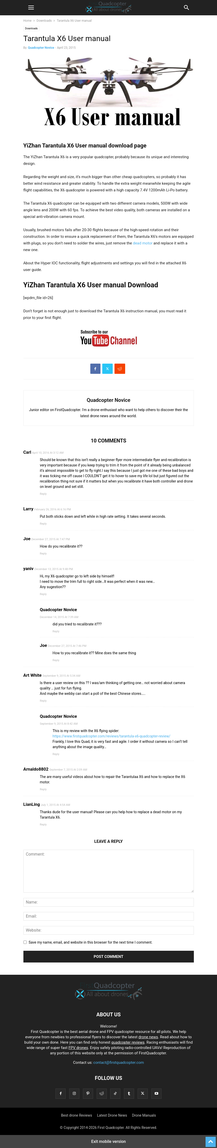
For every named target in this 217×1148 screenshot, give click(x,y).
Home (27, 20)
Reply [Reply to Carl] (43, 494)
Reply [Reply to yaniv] (43, 594)
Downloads (44, 20)
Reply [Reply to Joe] (43, 553)
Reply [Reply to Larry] (43, 523)
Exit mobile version (108, 1141)
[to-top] (211, 1139)
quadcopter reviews (127, 1042)
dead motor (142, 243)
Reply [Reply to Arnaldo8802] (43, 789)
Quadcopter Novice (41, 48)
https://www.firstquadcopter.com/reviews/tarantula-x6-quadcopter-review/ (111, 736)
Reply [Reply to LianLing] (43, 824)
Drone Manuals (144, 1115)
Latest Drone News (112, 1115)
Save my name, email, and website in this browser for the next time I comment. (91, 942)
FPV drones (78, 1047)
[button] (31, 7)
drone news (148, 1037)
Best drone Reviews (76, 1115)
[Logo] (108, 999)
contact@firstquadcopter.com (118, 1062)
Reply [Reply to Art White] (43, 700)
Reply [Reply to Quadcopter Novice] (56, 631)
